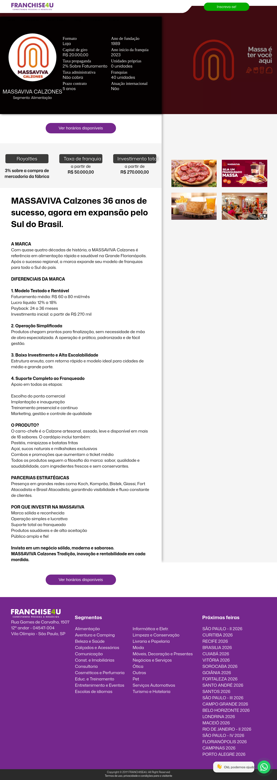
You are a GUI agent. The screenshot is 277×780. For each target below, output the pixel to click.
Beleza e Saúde (90, 641)
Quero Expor (56, 19)
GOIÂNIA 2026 (216, 672)
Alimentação (87, 628)
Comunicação (89, 654)
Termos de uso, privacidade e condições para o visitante (138, 776)
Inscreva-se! (226, 6)
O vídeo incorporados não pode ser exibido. (219, 140)
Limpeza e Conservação (156, 635)
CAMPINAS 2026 (218, 748)
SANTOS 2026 (216, 691)
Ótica (138, 666)
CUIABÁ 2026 (215, 654)
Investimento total (137, 158)
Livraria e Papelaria (151, 641)
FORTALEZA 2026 (219, 679)
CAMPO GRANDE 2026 (225, 704)
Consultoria (86, 666)
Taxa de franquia (82, 158)
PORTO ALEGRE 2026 (223, 754)
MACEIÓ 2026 (216, 723)
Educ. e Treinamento (94, 679)
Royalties (26, 158)
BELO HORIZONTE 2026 (226, 710)
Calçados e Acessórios (97, 647)
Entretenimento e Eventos (99, 685)
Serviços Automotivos (154, 685)
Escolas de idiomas (94, 691)
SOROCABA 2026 (219, 666)
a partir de (81, 166)
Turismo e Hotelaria (151, 691)
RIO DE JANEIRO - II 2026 (226, 729)
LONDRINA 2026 (218, 716)
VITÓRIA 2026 (216, 660)
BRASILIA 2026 (217, 647)
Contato (95, 19)
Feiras (10, 19)
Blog (77, 19)
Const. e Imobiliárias (94, 660)
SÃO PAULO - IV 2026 (223, 735)
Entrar (114, 19)
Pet (136, 679)
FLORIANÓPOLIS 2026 (224, 741)
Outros (139, 672)
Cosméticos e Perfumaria (100, 672)
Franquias (30, 19)
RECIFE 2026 (215, 641)
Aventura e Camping (95, 635)
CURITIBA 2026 (217, 635)
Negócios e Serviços (152, 660)
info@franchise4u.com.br (35, 639)
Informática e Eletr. (151, 628)
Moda (138, 647)
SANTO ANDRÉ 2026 (222, 685)
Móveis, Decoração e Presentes (163, 654)
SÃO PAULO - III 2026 (222, 698)
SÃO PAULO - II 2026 (222, 628)
